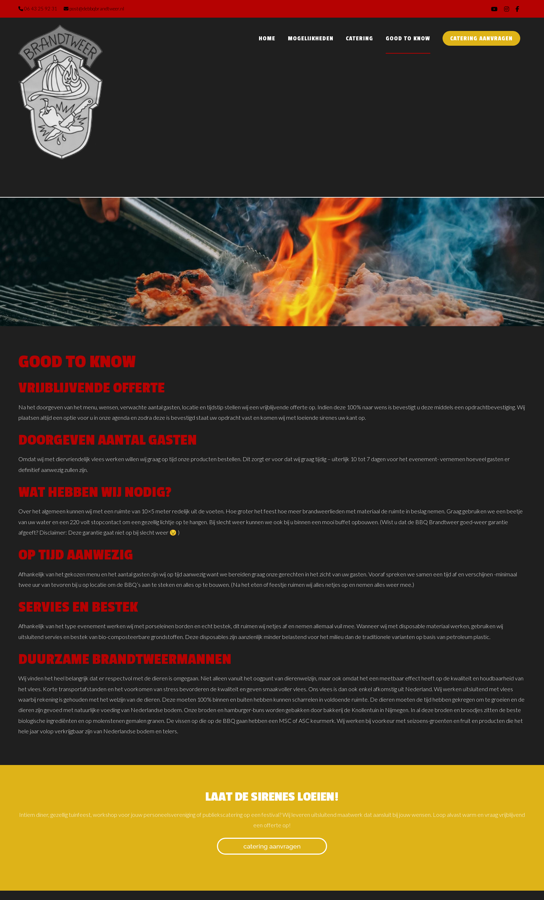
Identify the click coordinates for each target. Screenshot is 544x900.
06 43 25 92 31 (37, 9)
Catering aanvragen (481, 38)
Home (267, 38)
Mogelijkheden (311, 38)
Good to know (408, 38)
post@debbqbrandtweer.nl (94, 9)
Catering (359, 38)
